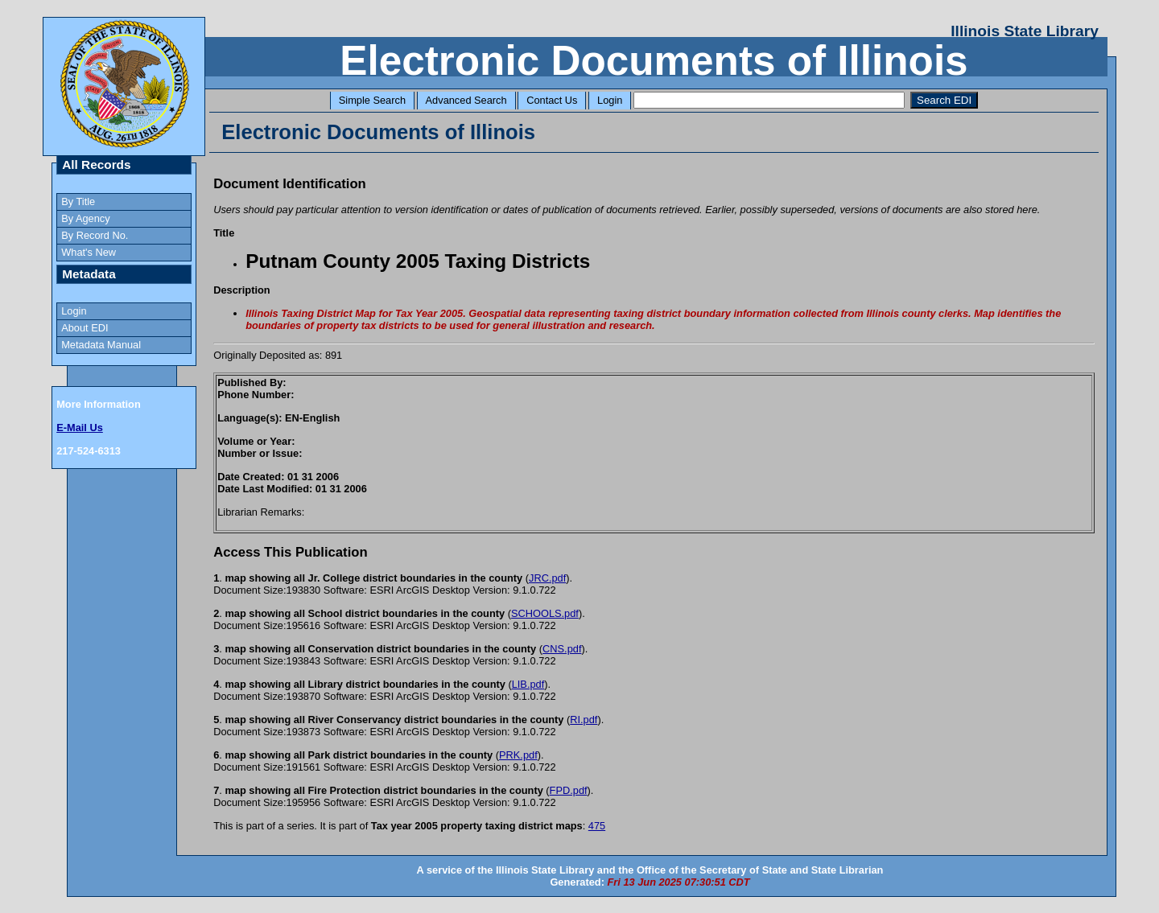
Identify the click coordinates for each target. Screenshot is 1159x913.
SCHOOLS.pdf (545, 613)
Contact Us (551, 100)
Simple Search (372, 100)
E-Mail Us (79, 428)
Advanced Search (466, 100)
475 (596, 826)
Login (609, 100)
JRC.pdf (547, 578)
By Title (78, 201)
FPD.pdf (569, 790)
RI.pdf (583, 720)
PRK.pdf (518, 755)
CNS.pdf (561, 649)
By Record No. (94, 235)
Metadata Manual (101, 345)
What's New (88, 252)
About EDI (84, 328)
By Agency (85, 218)
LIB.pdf (528, 684)
